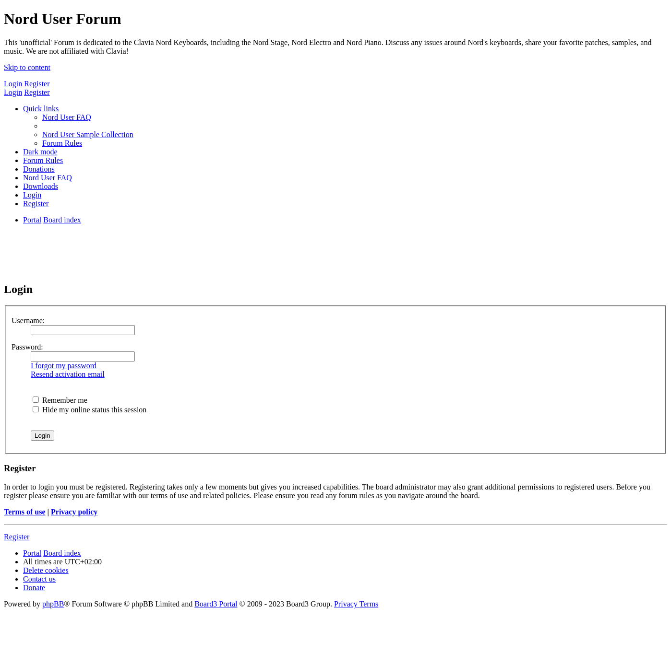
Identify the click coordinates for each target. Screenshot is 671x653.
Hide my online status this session (89, 410)
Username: (28, 320)
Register (36, 84)
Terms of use (25, 512)
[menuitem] (66, 117)
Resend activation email (68, 374)
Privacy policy (74, 512)
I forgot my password (63, 365)
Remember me (60, 400)
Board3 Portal (215, 604)
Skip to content (27, 67)
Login (13, 84)
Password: (27, 347)
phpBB (53, 604)
